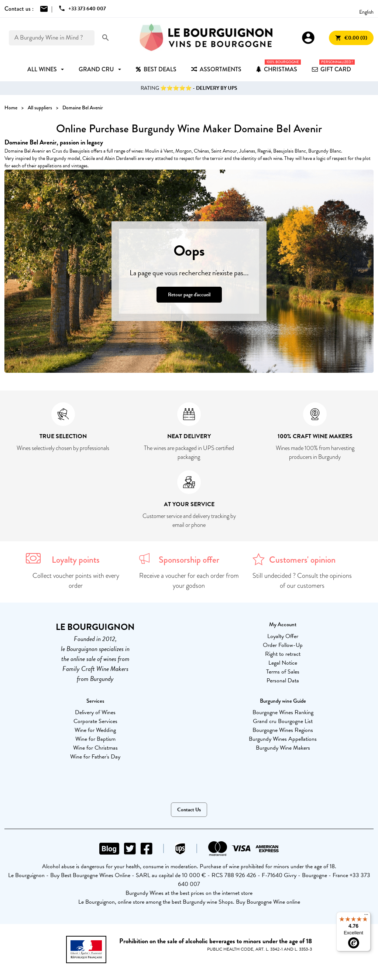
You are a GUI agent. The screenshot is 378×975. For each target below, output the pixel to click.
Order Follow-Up (283, 645)
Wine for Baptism (95, 738)
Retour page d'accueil (189, 295)
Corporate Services (95, 721)
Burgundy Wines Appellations (283, 738)
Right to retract (282, 654)
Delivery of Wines (95, 712)
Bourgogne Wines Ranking (282, 712)
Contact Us (189, 810)
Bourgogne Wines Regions (282, 730)
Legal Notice (282, 662)
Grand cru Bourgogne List (283, 721)
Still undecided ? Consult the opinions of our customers (302, 580)
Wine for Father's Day (95, 756)
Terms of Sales (282, 671)
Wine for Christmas (95, 747)
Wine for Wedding (95, 730)
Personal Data (283, 680)
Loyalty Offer (282, 636)
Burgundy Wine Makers (283, 747)
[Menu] (366, 916)
